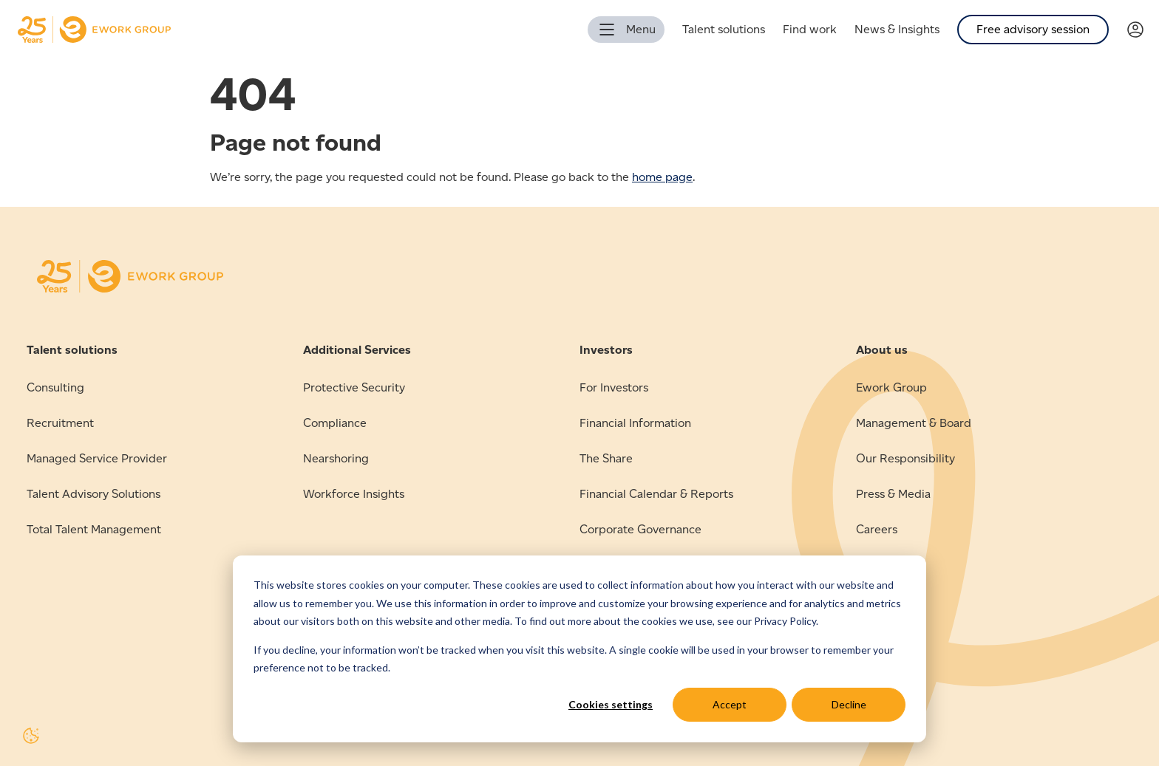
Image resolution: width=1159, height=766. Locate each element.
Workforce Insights (353, 494)
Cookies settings (610, 704)
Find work (810, 29)
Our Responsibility (905, 458)
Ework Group (891, 387)
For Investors (614, 387)
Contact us (884, 565)
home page (662, 177)
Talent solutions (723, 29)
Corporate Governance (640, 529)
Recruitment (60, 423)
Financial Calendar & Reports (656, 494)
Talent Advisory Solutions (93, 494)
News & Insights (896, 29)
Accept (730, 704)
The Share (606, 458)
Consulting (55, 387)
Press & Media (893, 494)
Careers (876, 529)
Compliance (335, 423)
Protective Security (354, 387)
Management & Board (913, 423)
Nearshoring (336, 458)
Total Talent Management (94, 529)
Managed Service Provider (97, 458)
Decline (849, 704)
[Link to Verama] (1142, 30)
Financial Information (635, 423)
